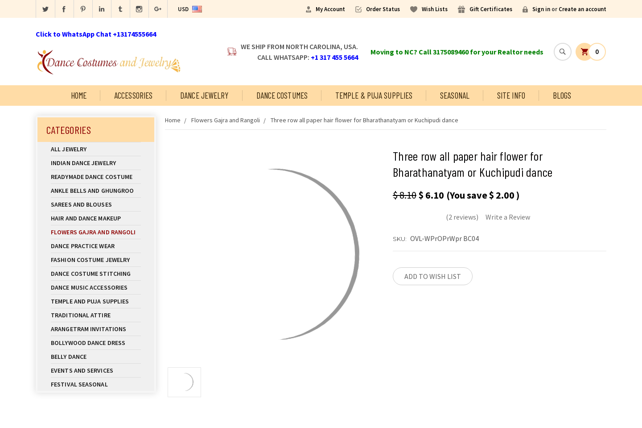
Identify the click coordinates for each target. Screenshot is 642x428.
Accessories (133, 95)
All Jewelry (96, 149)
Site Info (511, 95)
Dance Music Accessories (89, 287)
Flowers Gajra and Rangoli (93, 232)
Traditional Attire (81, 315)
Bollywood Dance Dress (88, 343)
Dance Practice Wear (96, 246)
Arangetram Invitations (88, 329)
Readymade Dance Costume (96, 177)
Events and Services (82, 370)
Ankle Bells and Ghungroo (92, 191)
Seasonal (454, 95)
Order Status (383, 9)
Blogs (562, 95)
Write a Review (508, 216)
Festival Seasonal (79, 384)
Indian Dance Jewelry (96, 163)
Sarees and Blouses (96, 204)
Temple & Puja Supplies (373, 95)
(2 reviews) (462, 216)
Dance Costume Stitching (91, 274)
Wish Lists (435, 9)
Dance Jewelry (204, 95)
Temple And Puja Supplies (96, 301)
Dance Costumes (282, 95)
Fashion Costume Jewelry (96, 260)
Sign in (541, 9)
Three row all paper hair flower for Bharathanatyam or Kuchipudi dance (364, 120)
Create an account (582, 9)
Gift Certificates (490, 9)
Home (78, 95)
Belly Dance (96, 357)
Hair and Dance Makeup (96, 218)
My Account (330, 9)
